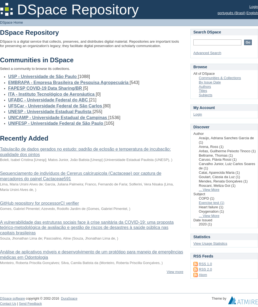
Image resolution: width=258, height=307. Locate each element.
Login (253, 7)
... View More (209, 190)
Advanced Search (207, 53)
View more (175, 272)
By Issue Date (210, 82)
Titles (203, 91)
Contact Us (8, 304)
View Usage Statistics (210, 243)
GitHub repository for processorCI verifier (39, 203)
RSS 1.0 (205, 264)
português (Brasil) (232, 13)
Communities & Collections (220, 78)
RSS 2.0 (205, 269)
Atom (203, 275)
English (252, 13)
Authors (205, 87)
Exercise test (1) (211, 203)
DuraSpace (69, 298)
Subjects (205, 95)
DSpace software (12, 298)
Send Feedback (30, 304)
